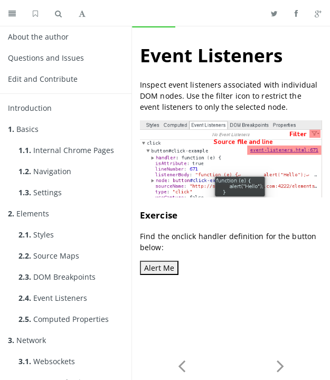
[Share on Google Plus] (318, 13)
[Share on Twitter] (274, 13)
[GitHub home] (35, 13)
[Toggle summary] (12, 13)
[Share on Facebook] (296, 13)
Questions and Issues (46, 58)
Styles (36, 235)
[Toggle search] (58, 13)
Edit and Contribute (43, 79)
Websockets (46, 361)
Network (27, 340)
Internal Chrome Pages (66, 150)
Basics (23, 129)
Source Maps (48, 256)
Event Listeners (52, 298)
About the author (38, 37)
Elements (28, 213)
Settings (40, 192)
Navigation (44, 171)
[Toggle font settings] (82, 13)
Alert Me (159, 268)
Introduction (30, 108)
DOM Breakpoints (57, 277)
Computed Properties (63, 319)
